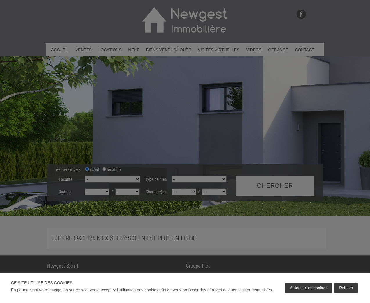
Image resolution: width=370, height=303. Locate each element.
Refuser (346, 288)
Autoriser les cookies (308, 288)
